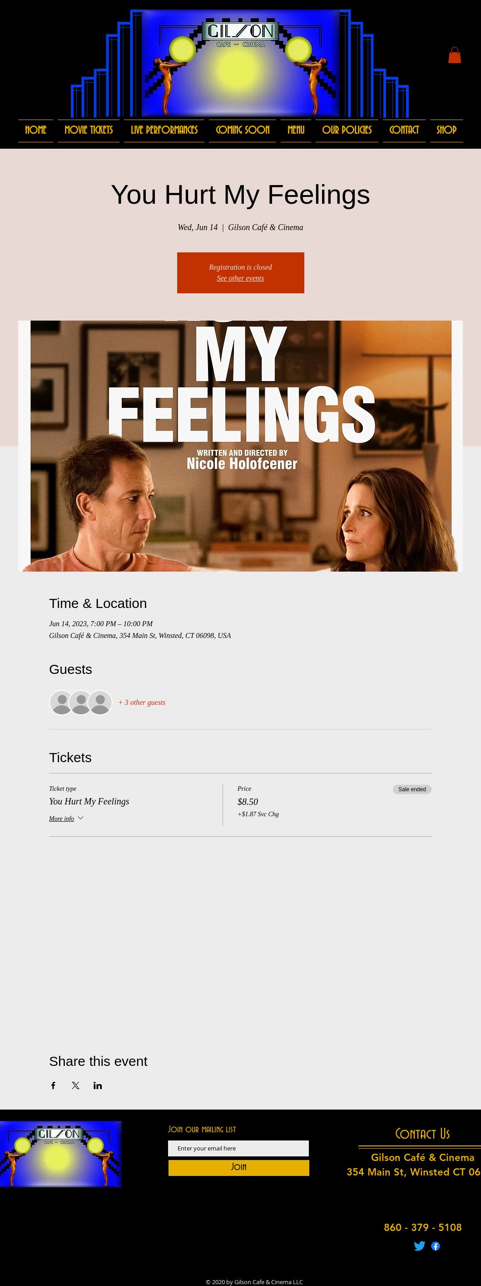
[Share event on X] (75, 1085)
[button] (454, 55)
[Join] (239, 1168)
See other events (240, 278)
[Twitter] (420, 1246)
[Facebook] (435, 1246)
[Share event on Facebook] (53, 1085)
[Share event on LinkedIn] (98, 1085)
